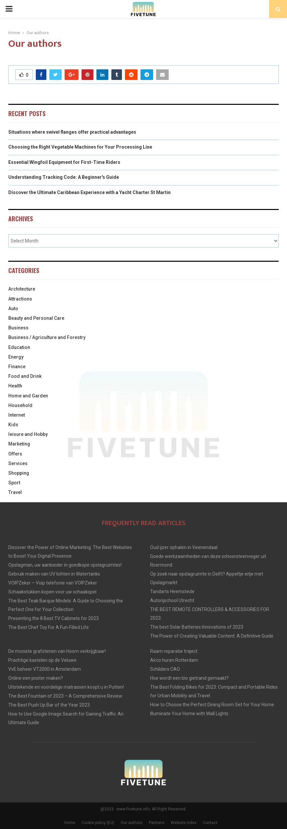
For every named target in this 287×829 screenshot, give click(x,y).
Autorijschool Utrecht (172, 600)
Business (18, 327)
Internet (16, 415)
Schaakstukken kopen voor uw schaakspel (52, 591)
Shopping (18, 473)
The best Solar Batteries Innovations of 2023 (196, 627)
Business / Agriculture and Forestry (47, 337)
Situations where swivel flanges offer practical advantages (72, 132)
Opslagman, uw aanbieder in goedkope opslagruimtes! (65, 565)
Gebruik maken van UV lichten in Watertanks (54, 574)
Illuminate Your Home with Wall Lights (189, 713)
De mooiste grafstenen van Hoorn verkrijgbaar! (57, 651)
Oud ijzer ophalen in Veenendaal (183, 547)
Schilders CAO (165, 669)
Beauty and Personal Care (36, 318)
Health (15, 385)
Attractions (20, 299)
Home (69, 822)
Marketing (19, 444)
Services (18, 463)
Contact (210, 822)
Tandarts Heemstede (172, 591)
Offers (15, 453)
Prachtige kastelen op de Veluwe (42, 660)
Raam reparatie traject (174, 651)
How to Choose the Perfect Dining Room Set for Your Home (212, 704)
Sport (14, 482)
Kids (13, 424)
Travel (15, 492)
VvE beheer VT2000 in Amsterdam (44, 669)
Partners (156, 822)
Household (20, 405)
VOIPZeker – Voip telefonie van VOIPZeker (52, 583)
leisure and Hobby (28, 434)
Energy (16, 357)
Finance (17, 366)
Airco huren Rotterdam (174, 660)
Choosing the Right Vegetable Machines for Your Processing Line (80, 147)
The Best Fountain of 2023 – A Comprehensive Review (65, 696)
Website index (184, 822)
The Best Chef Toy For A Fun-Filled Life (48, 627)
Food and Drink (24, 376)
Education (19, 347)
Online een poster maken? (35, 678)
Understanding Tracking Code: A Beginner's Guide (63, 177)
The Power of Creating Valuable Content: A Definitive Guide (211, 636)
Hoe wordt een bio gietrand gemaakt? (189, 678)
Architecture (21, 289)
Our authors (132, 822)
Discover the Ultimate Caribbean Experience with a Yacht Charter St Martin (89, 192)
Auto (13, 308)
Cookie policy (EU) (98, 822)
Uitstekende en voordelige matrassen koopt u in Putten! (66, 687)
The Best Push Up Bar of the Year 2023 (49, 705)
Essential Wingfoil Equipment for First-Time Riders (64, 162)
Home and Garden (28, 395)
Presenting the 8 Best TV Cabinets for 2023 (53, 618)
